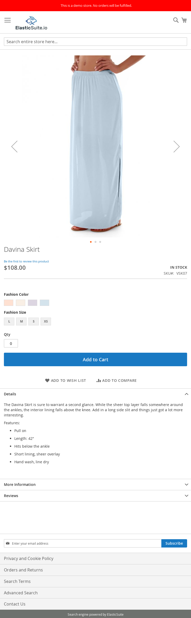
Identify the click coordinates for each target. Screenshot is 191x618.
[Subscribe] (174, 543)
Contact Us (15, 604)
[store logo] (31, 22)
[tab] (95, 394)
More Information (20, 484)
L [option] (9, 321)
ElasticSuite (115, 614)
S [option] (34, 321)
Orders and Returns (23, 570)
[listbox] (95, 303)
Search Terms (17, 581)
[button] (14, 146)
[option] (8, 303)
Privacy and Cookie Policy (28, 558)
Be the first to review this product (26, 261)
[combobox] (95, 41)
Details (10, 393)
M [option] (21, 321)
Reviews (11, 495)
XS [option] (46, 321)
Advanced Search (21, 593)
